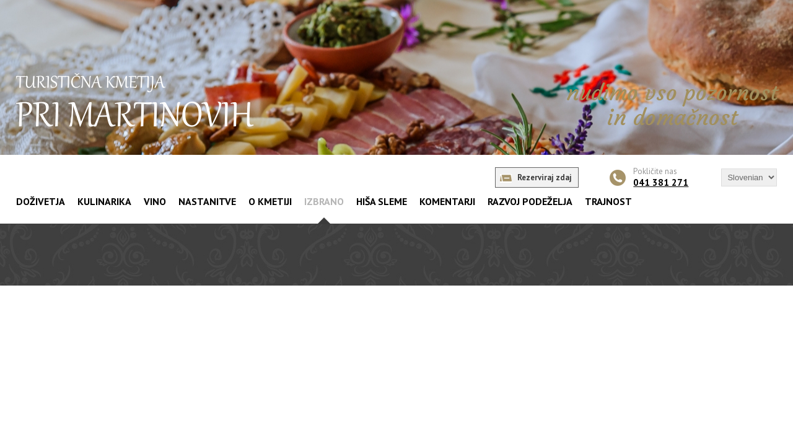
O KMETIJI (270, 201)
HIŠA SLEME (381, 201)
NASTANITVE (207, 201)
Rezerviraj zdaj (544, 177)
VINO (155, 201)
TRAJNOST (608, 201)
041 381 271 (660, 182)
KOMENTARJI (447, 201)
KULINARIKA (104, 201)
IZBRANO (324, 201)
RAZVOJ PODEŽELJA (530, 201)
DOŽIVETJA (40, 201)
